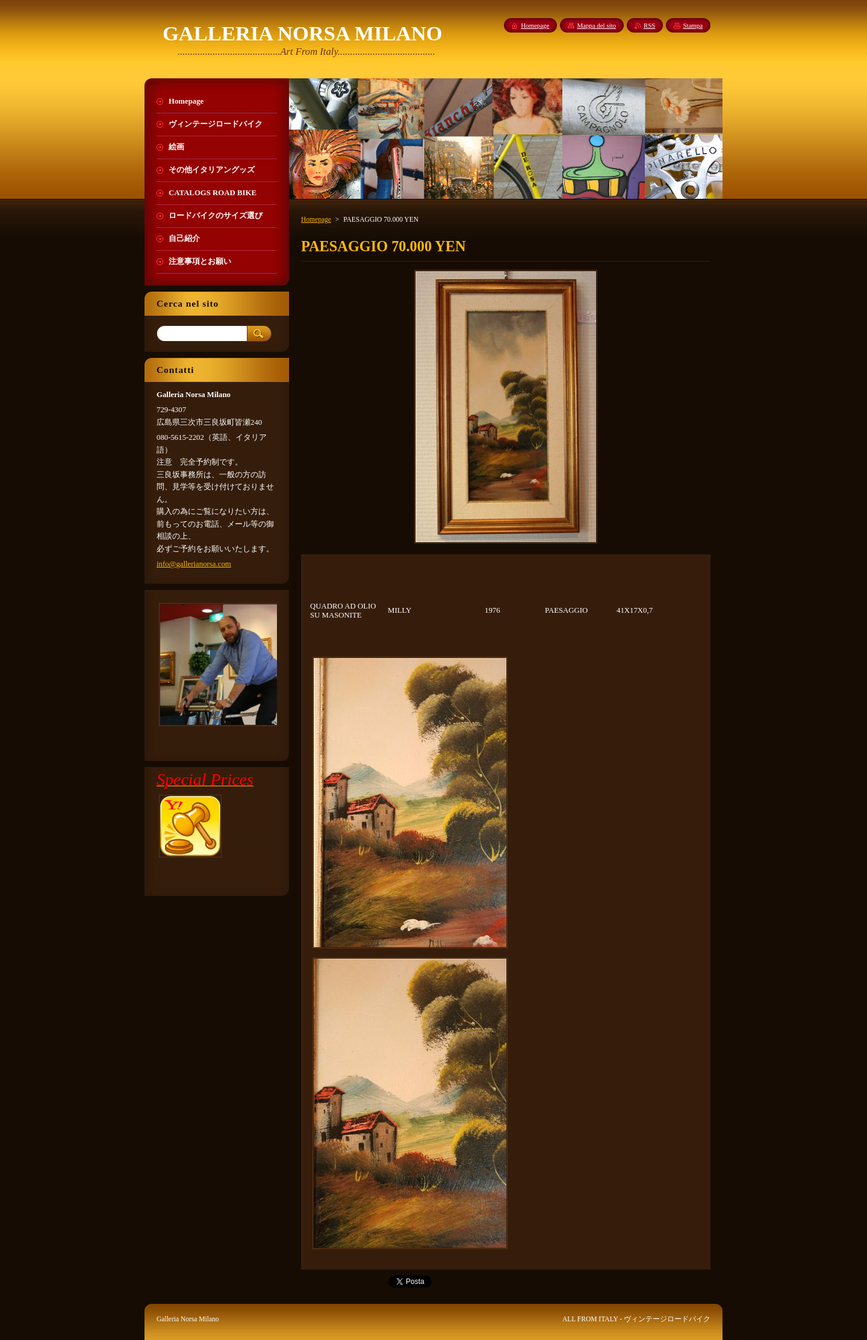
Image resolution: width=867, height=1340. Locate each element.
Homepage (316, 219)
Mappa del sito (596, 25)
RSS (649, 25)
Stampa (693, 25)
